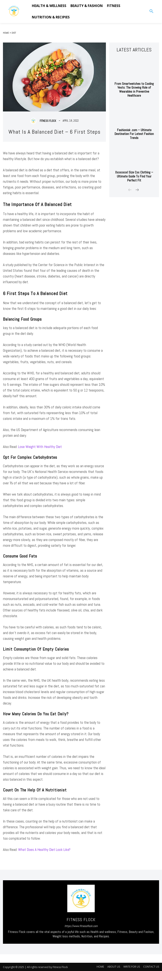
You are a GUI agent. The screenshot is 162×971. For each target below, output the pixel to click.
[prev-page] (130, 184)
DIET (14, 32)
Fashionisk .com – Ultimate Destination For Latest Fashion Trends (134, 129)
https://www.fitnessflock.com (81, 926)
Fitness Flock (48, 120)
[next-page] (136, 184)
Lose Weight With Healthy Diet (40, 446)
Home (6, 32)
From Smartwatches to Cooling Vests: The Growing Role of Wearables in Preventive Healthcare (134, 87)
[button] (151, 11)
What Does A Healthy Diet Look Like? (44, 849)
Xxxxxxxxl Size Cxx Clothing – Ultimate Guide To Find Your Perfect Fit (134, 171)
